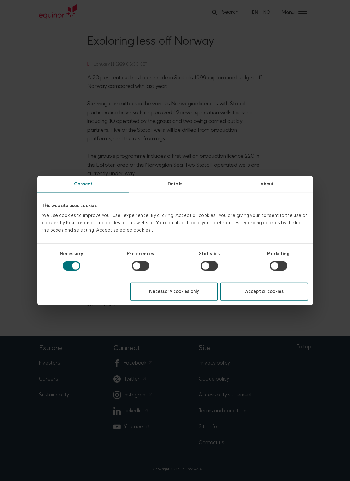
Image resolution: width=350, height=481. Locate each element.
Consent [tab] (83, 184)
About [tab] (267, 184)
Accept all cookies (264, 291)
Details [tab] (175, 184)
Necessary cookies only (174, 291)
